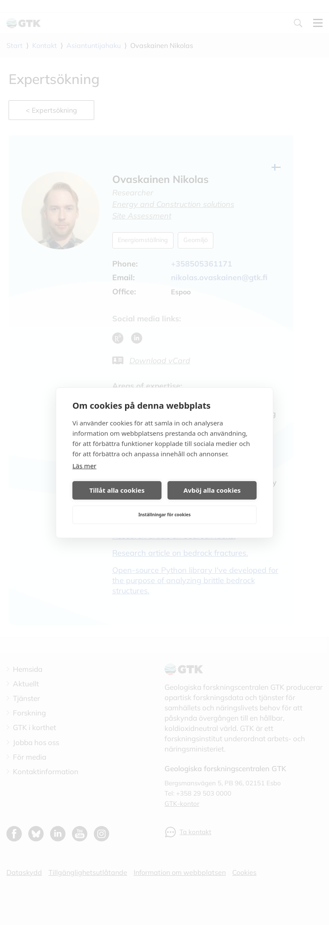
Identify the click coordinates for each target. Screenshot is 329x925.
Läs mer (84, 465)
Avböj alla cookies (212, 490)
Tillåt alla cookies (116, 490)
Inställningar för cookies (164, 515)
